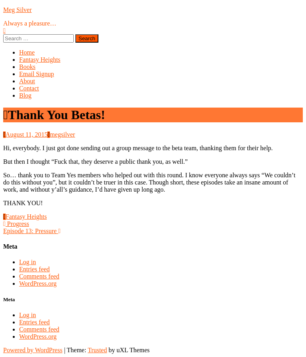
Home (27, 52)
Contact (29, 88)
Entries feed (34, 269)
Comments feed (39, 276)
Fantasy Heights (40, 59)
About (27, 81)
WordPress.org (38, 283)
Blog (25, 95)
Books (27, 66)
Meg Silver (17, 9)
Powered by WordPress (33, 350)
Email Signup (36, 74)
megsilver (62, 134)
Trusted (97, 350)
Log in (27, 262)
